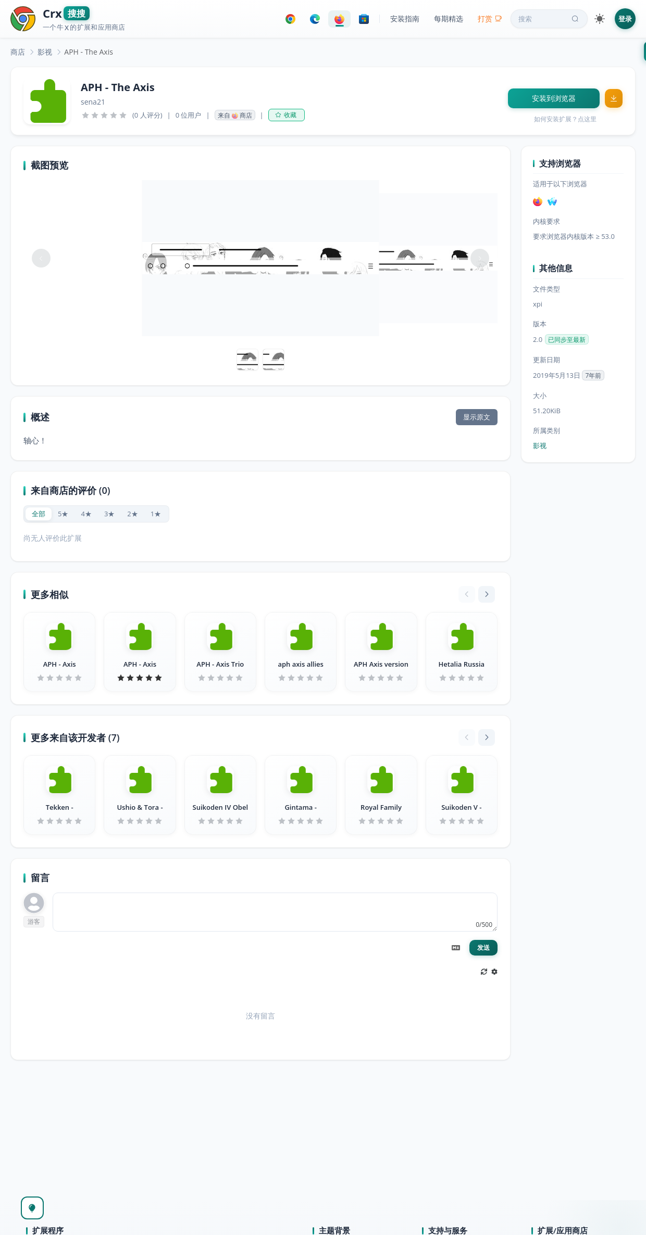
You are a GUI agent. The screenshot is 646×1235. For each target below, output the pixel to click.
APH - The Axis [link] (88, 52)
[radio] (39, 513)
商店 (17, 52)
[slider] (104, 115)
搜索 (549, 18)
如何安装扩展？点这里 (565, 118)
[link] (17, 52)
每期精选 (448, 18)
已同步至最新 (567, 339)
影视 (45, 52)
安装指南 (404, 18)
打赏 (490, 18)
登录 (625, 18)
